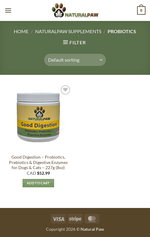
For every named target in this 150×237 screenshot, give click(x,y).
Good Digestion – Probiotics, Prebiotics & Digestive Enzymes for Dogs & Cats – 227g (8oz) (38, 162)
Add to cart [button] (38, 183)
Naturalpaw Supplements (68, 31)
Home (21, 31)
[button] (8, 10)
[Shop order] (75, 60)
